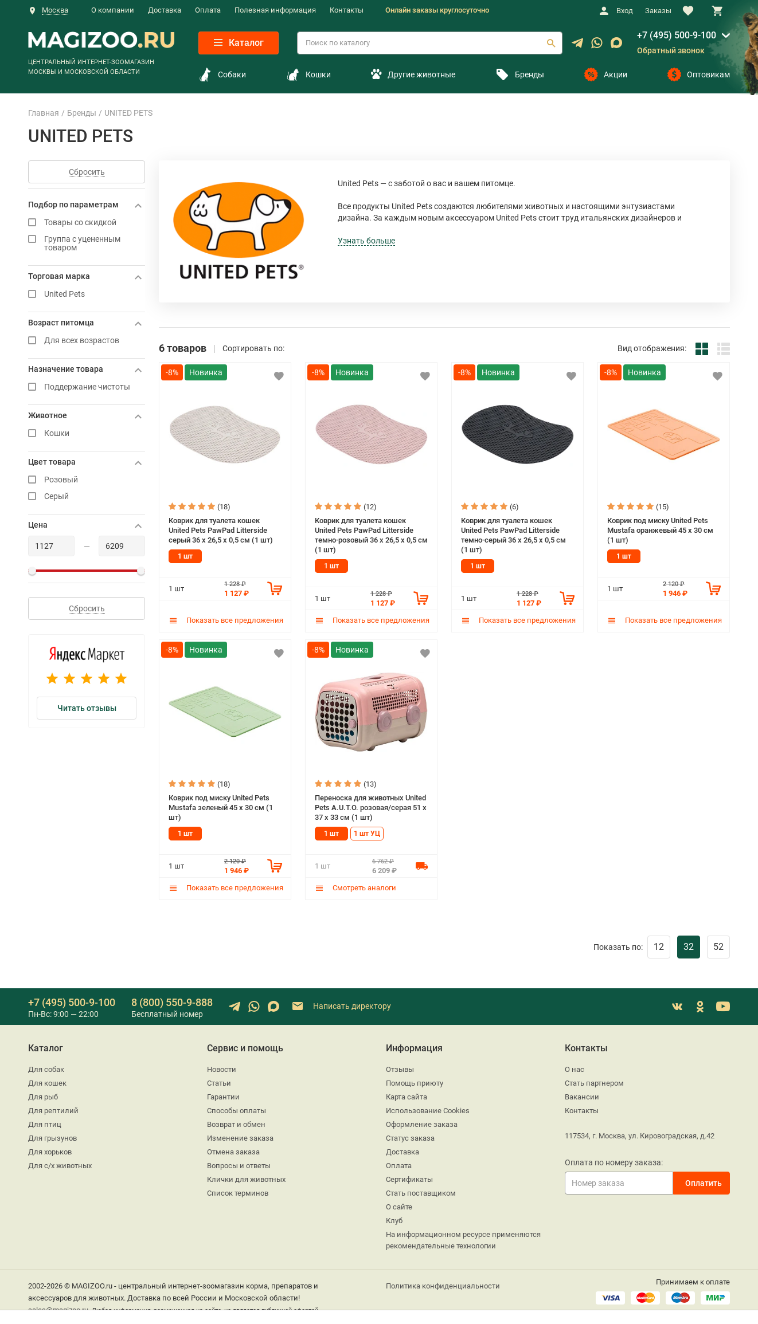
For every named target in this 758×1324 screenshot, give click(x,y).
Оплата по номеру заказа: (614, 1160)
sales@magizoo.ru (58, 1308)
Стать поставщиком (421, 1191)
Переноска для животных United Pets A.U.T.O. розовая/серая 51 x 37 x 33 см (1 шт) (371, 805)
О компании (112, 10)
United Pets (86, 294)
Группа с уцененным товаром (86, 243)
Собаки (222, 74)
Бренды (519, 74)
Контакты (347, 10)
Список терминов (237, 1191)
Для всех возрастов (86, 340)
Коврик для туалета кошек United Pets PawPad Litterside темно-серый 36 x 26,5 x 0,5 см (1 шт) (513, 534)
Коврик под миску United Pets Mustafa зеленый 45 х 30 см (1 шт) (221, 805)
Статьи (219, 1081)
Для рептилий (53, 1109)
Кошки (308, 74)
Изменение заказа (240, 1136)
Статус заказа (410, 1136)
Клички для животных (246, 1177)
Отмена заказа (233, 1150)
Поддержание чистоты (86, 387)
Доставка (164, 10)
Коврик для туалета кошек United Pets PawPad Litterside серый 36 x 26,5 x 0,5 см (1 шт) (221, 529)
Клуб (394, 1219)
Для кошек (47, 1081)
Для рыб (43, 1095)
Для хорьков (50, 1150)
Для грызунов (52, 1136)
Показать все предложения (226, 619)
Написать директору (341, 1004)
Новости (221, 1067)
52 (718, 945)
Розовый (86, 480)
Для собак (46, 1067)
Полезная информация (275, 10)
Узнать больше (366, 240)
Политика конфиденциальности (443, 1284)
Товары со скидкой (86, 222)
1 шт (185, 556)
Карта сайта (406, 1095)
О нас (574, 1067)
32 (688, 945)
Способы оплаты (236, 1109)
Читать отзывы (86, 708)
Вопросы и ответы (239, 1164)
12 (659, 945)
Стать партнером (594, 1081)
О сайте (399, 1205)
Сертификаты (409, 1177)
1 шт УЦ (367, 832)
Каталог (239, 42)
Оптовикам (698, 74)
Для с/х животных (60, 1164)
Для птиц (44, 1122)
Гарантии (223, 1095)
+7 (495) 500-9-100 (676, 35)
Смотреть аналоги (355, 886)
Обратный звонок (671, 50)
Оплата (208, 10)
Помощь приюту (414, 1081)
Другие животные (413, 74)
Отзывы (400, 1067)
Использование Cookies (428, 1109)
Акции (605, 74)
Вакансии (582, 1095)
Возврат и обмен (236, 1122)
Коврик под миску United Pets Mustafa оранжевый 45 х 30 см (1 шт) (660, 529)
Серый (86, 496)
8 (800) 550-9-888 (172, 1001)
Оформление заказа (422, 1122)
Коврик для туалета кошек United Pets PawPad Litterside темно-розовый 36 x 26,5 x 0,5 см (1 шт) (371, 534)
